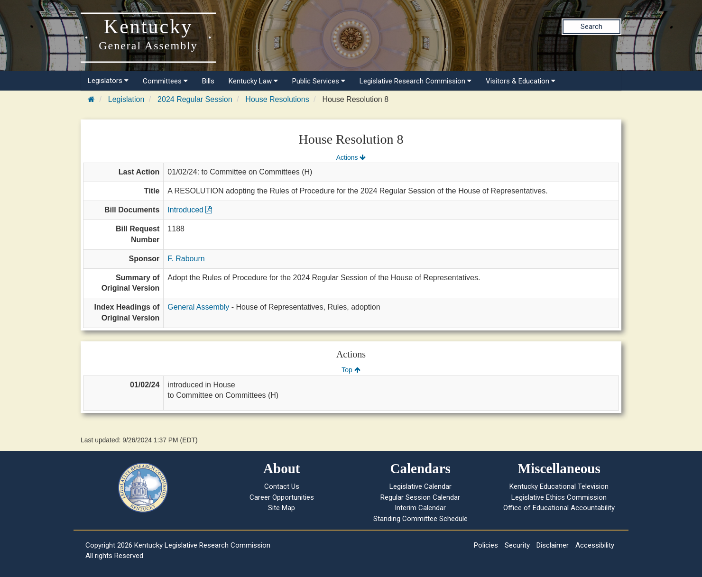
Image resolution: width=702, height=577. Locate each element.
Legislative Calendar (420, 486)
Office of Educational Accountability (559, 508)
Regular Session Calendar (420, 497)
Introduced (189, 210)
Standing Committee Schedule (420, 518)
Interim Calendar (420, 508)
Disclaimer (552, 545)
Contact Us (281, 486)
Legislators (108, 80)
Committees (165, 81)
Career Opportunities (281, 497)
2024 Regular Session (194, 99)
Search (591, 26)
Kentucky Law (253, 81)
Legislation (126, 99)
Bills (208, 81)
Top (351, 370)
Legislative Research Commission (415, 81)
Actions (351, 157)
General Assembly (198, 307)
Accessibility (594, 545)
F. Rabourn (185, 259)
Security (517, 545)
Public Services (318, 81)
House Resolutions (277, 99)
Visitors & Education (520, 81)
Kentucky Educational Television (559, 486)
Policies (486, 545)
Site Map (281, 508)
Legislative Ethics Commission (559, 497)
